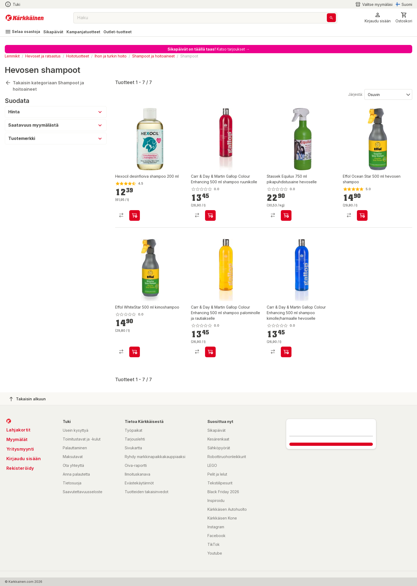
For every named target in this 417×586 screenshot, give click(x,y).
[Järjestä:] (388, 94)
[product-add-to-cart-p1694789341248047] (210, 352)
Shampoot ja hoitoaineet (153, 56)
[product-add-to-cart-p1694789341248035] (210, 215)
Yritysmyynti (20, 449)
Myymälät (17, 439)
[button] (378, 17)
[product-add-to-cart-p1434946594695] (134, 215)
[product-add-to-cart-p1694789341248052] (286, 352)
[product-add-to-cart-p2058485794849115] (362, 215)
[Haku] (331, 17)
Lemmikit (12, 56)
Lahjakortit (18, 430)
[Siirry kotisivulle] (24, 18)
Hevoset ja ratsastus (43, 56)
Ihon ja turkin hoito (111, 56)
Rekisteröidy (20, 468)
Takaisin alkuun (28, 399)
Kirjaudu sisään (23, 458)
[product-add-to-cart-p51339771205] (134, 352)
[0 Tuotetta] (403, 18)
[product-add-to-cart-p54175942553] (286, 215)
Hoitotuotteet (77, 56)
